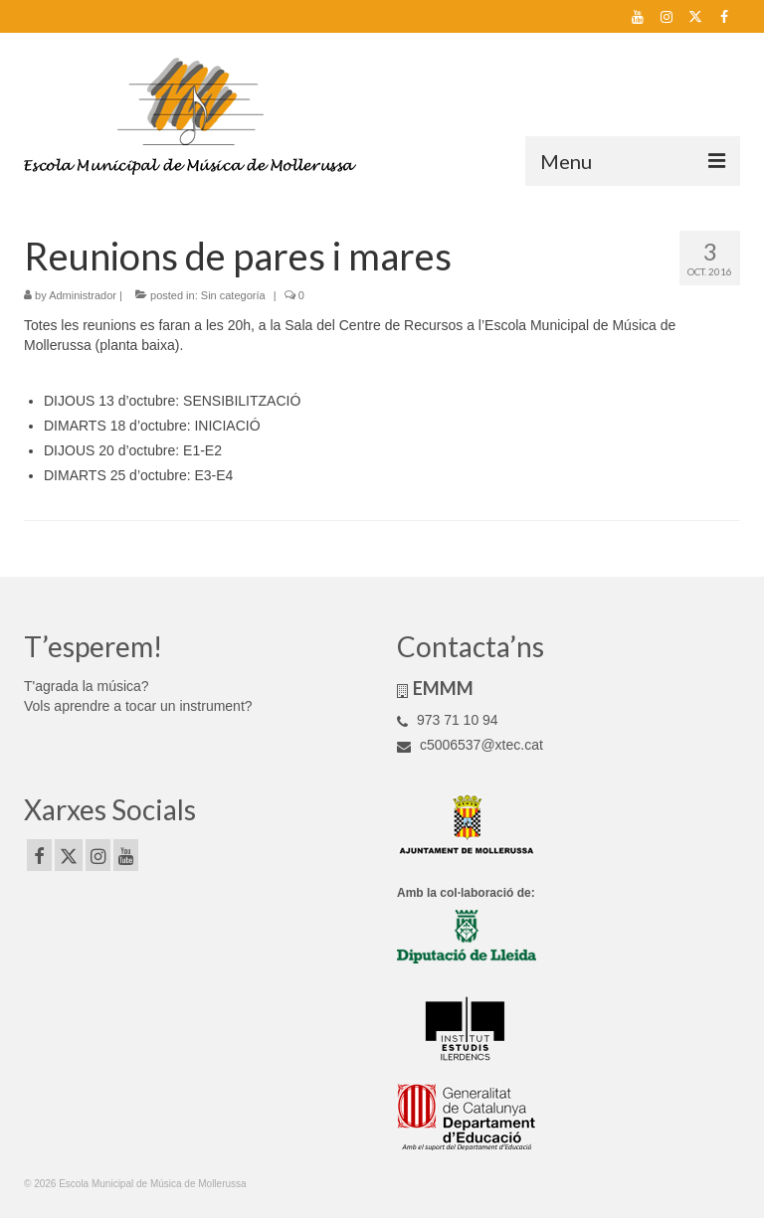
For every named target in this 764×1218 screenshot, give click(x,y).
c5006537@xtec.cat (470, 745)
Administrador (82, 295)
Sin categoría (233, 295)
